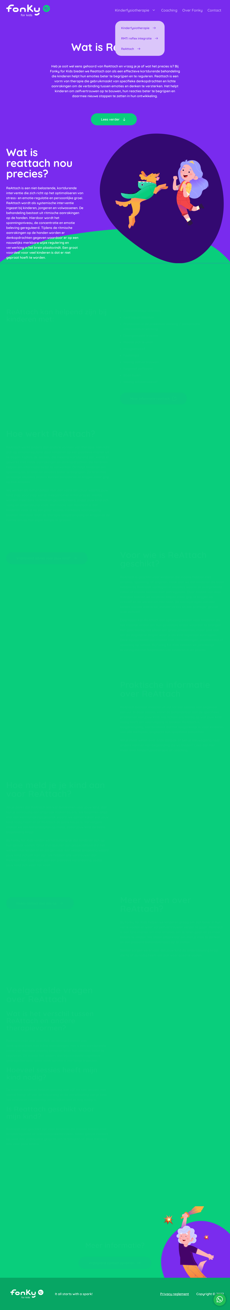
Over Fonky (192, 10)
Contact (214, 10)
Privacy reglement (174, 1294)
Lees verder (114, 119)
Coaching (169, 10)
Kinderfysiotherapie (135, 10)
